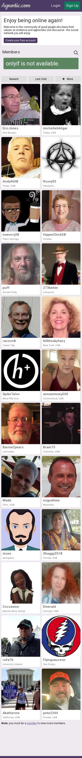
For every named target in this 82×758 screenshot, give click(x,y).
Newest (14, 79)
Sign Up (72, 5)
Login (55, 5)
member (32, 723)
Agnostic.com (16, 5)
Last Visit (41, 79)
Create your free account (20, 40)
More (68, 79)
